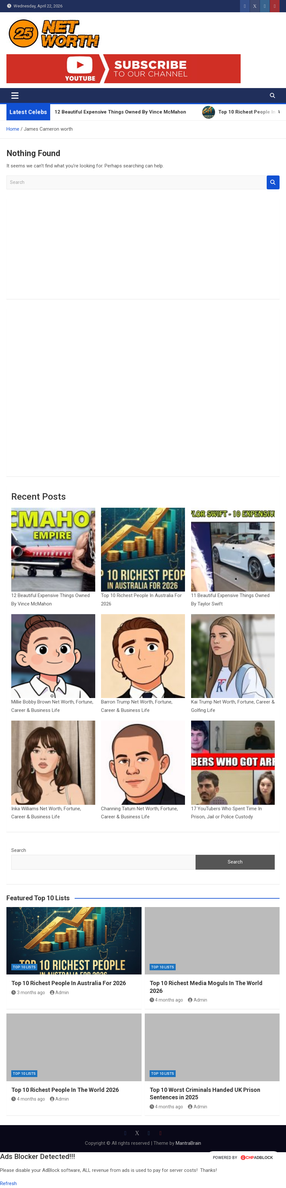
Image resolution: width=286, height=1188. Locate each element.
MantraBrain (188, 1143)
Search (273, 182)
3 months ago (28, 992)
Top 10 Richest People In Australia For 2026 (68, 983)
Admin (59, 992)
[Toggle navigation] (14, 95)
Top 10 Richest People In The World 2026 (65, 1089)
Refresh (8, 1183)
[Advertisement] (143, 249)
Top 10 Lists (24, 967)
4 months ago (166, 1000)
